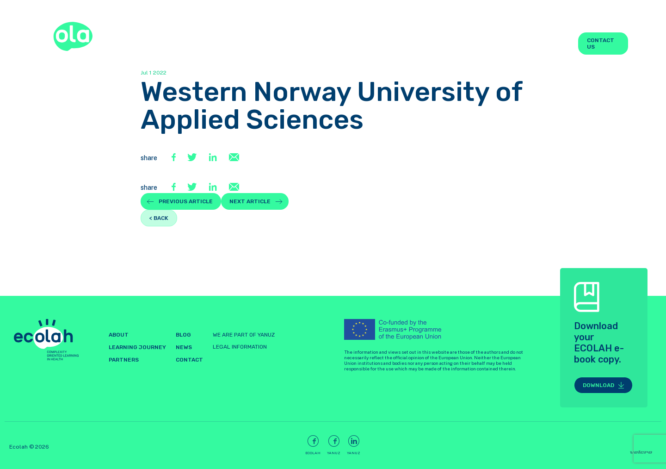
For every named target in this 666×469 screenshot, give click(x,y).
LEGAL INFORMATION (240, 347)
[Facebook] (174, 157)
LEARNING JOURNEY (335, 43)
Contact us (600, 43)
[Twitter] (193, 157)
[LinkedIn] (214, 157)
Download (598, 385)
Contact (189, 359)
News (555, 43)
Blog (519, 43)
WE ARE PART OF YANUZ (244, 334)
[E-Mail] (234, 157)
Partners (476, 43)
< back (158, 218)
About (291, 43)
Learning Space (411, 43)
